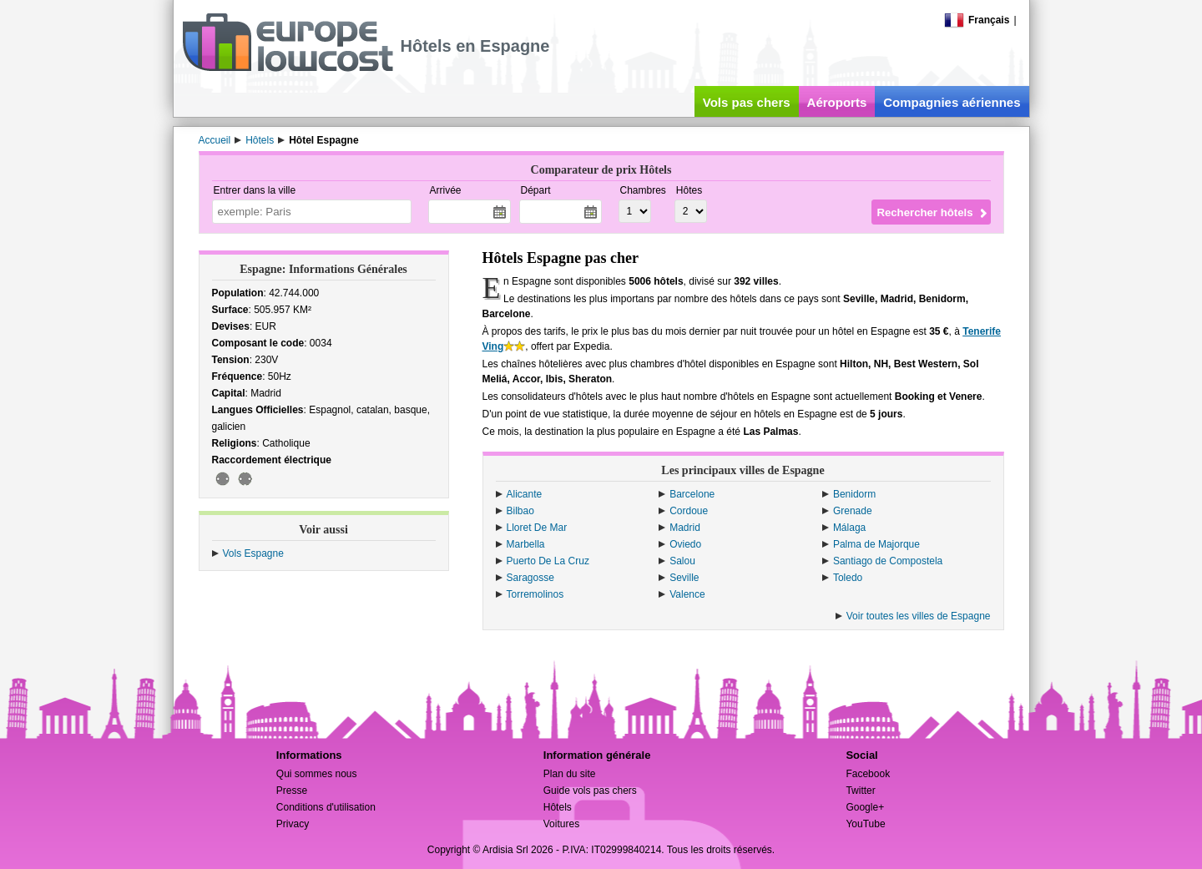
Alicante (525, 494)
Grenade (852, 511)
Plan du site (569, 774)
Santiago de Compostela (887, 561)
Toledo (847, 578)
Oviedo (685, 544)
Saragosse (530, 578)
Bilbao (520, 511)
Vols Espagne (253, 553)
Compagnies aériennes (951, 102)
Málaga (849, 527)
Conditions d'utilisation (326, 807)
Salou (682, 561)
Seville (684, 578)
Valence (687, 594)
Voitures (561, 824)
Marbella (526, 544)
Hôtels (557, 807)
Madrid (684, 527)
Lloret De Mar (537, 527)
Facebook (868, 774)
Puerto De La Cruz (548, 561)
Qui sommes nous (316, 774)
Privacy (292, 824)
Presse (291, 790)
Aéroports (837, 102)
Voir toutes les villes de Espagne (918, 616)
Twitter (860, 790)
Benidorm (854, 494)
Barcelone (692, 494)
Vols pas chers (746, 102)
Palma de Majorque (876, 544)
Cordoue (688, 511)
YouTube (865, 824)
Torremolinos (535, 594)
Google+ (865, 807)
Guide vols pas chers (590, 790)
